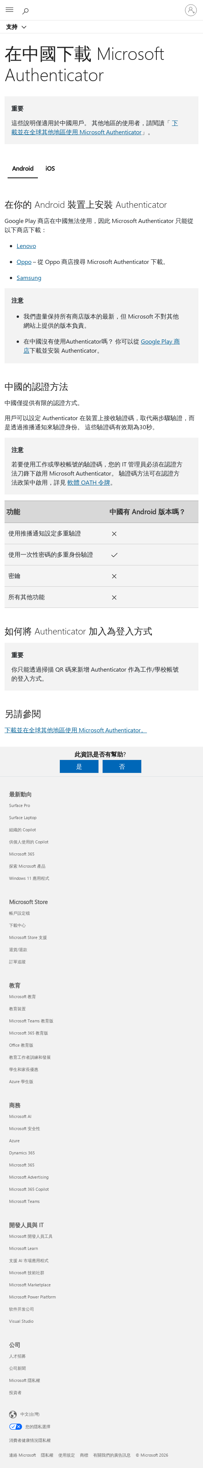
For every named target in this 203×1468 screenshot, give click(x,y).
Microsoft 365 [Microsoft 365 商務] (21, 1165)
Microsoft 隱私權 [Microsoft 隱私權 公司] (24, 1380)
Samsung (29, 277)
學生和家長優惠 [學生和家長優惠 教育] (23, 1069)
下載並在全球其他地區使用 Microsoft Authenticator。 (76, 730)
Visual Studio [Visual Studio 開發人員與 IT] (21, 1321)
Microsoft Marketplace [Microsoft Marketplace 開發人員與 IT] (30, 1284)
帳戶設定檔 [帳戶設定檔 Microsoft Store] (19, 913)
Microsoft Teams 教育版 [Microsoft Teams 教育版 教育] (31, 1021)
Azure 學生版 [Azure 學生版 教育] (21, 1081)
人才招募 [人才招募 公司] (17, 1356)
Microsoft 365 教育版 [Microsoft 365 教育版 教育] (28, 1033)
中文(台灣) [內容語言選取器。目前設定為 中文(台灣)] (29, 1414)
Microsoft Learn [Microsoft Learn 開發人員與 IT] (23, 1248)
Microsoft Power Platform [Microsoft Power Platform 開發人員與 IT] (32, 1297)
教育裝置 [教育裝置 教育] (17, 1008)
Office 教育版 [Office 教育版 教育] (21, 1045)
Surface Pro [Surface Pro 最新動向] (19, 805)
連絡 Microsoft (22, 1455)
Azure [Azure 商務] (14, 1140)
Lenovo (26, 246)
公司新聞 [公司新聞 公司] (17, 1368)
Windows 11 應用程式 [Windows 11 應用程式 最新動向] (29, 878)
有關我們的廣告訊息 (112, 1455)
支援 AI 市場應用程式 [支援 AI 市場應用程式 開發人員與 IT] (28, 1260)
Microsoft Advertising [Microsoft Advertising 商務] (28, 1177)
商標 (84, 1455)
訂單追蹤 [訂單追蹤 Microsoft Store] (17, 961)
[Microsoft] (101, 5)
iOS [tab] (50, 168)
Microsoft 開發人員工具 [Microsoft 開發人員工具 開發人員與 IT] (31, 1236)
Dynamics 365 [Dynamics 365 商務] (22, 1153)
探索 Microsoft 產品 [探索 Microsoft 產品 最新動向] (27, 866)
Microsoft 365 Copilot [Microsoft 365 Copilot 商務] (29, 1189)
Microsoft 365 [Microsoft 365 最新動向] (21, 854)
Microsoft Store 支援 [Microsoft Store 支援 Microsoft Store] (28, 937)
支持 (12, 26)
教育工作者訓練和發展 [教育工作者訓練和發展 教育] (30, 1057)
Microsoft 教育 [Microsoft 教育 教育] (22, 996)
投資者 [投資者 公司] (15, 1392)
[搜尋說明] (26, 10)
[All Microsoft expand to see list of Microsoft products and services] (9, 10)
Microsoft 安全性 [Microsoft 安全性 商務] (24, 1128)
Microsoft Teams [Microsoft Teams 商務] (24, 1201)
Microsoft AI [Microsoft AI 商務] (20, 1116)
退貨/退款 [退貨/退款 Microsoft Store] (18, 949)
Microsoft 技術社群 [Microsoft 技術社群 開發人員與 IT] (26, 1272)
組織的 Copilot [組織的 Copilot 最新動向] (22, 829)
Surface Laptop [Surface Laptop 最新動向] (22, 817)
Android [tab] (22, 168)
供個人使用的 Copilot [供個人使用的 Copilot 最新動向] (28, 842)
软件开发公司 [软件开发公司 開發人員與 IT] (21, 1309)
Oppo (24, 261)
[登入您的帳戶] (191, 10)
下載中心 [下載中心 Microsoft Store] (17, 925)
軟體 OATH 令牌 (88, 482)
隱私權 (47, 1455)
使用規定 (66, 1455)
